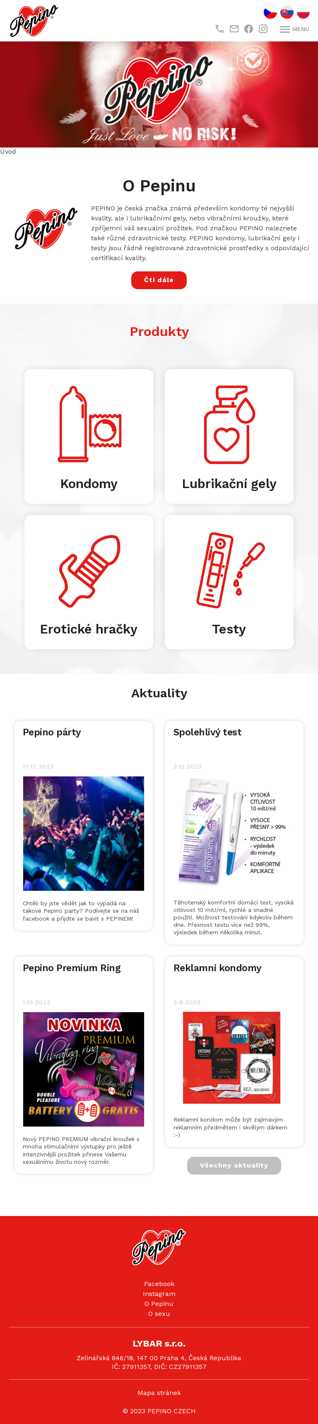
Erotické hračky (88, 628)
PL (303, 12)
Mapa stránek (159, 1393)
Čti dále (159, 280)
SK (287, 12)
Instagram (159, 1294)
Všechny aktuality (234, 1165)
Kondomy (89, 483)
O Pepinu (159, 1304)
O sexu (159, 1314)
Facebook (159, 1284)
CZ (270, 12)
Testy (229, 628)
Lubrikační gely (229, 483)
